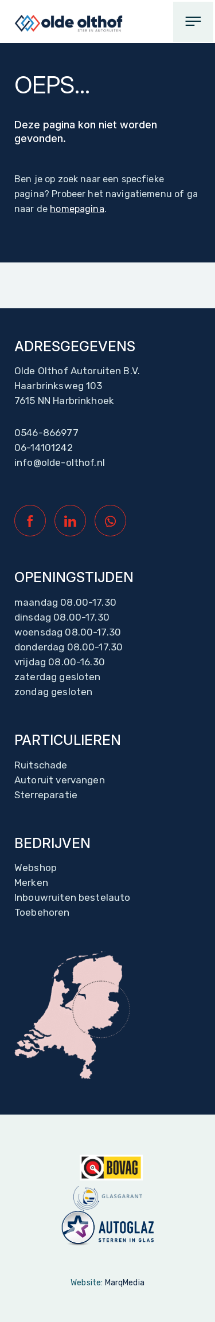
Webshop (35, 867)
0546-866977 (46, 432)
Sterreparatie (45, 795)
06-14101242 (43, 447)
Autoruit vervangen (59, 780)
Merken (31, 882)
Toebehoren (42, 912)
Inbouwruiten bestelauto (72, 897)
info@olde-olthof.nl (59, 462)
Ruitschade (41, 765)
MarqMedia (124, 1283)
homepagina (77, 208)
